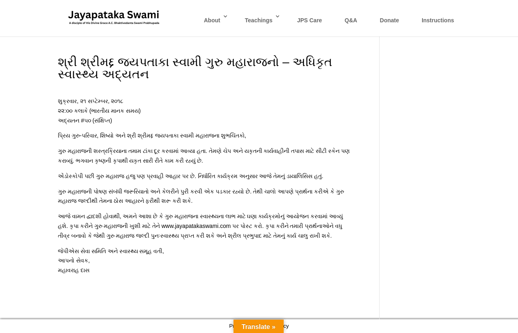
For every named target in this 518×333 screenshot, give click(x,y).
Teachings (258, 20)
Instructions (438, 20)
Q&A (351, 20)
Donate (389, 20)
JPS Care (309, 20)
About (212, 20)
